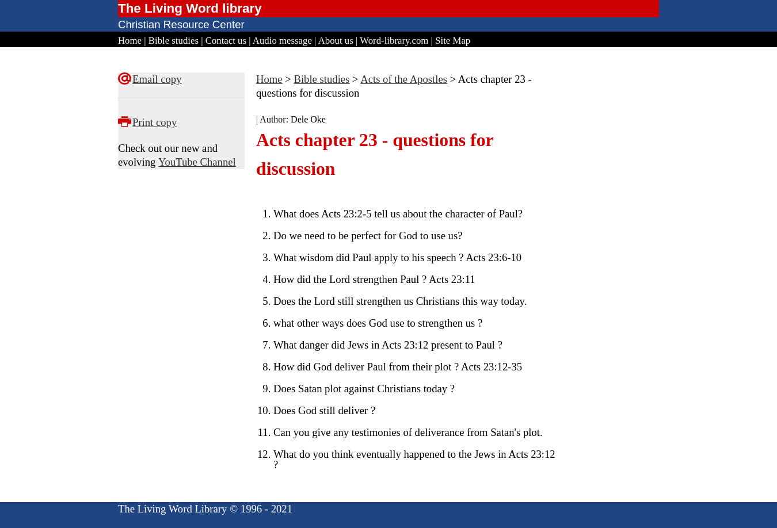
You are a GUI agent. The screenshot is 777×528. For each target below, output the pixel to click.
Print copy (154, 122)
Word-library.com (394, 40)
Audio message (282, 40)
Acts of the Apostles (403, 79)
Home (130, 40)
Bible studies (173, 40)
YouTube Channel (197, 162)
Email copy (156, 79)
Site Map (452, 40)
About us (335, 40)
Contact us (225, 40)
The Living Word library (190, 8)
